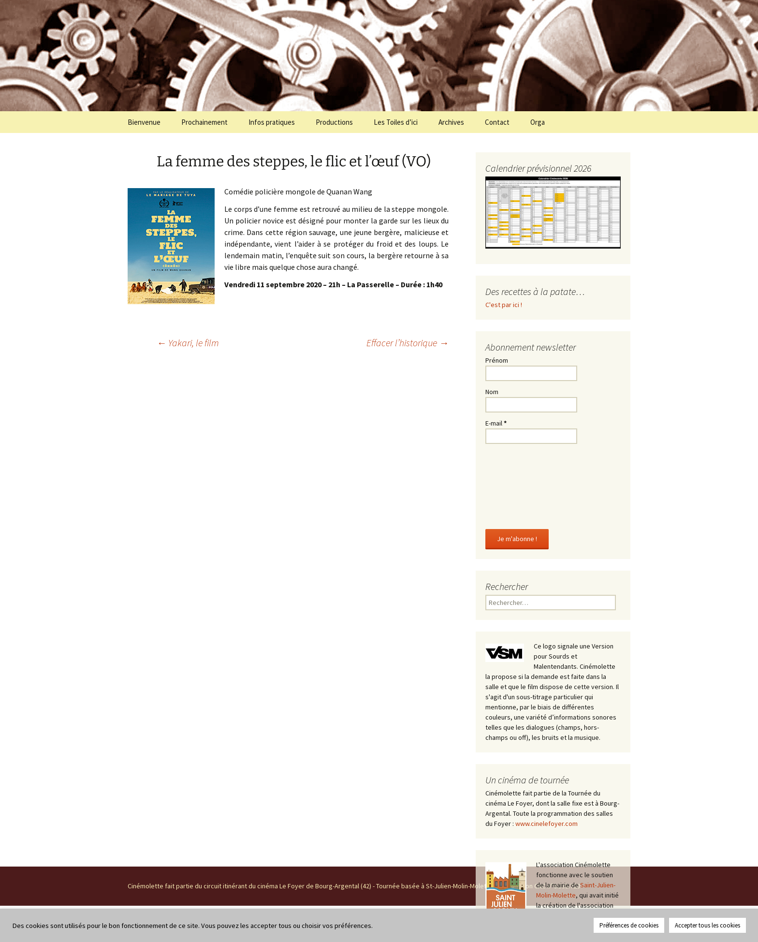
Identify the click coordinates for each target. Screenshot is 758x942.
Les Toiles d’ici (396, 122)
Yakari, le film (188, 343)
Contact (497, 122)
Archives (451, 122)
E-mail (496, 423)
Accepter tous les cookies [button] (707, 925)
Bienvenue (144, 122)
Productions (334, 122)
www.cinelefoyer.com (546, 823)
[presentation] (525, 484)
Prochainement (204, 122)
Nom (491, 391)
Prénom (496, 360)
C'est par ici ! (503, 304)
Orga (537, 122)
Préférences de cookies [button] (628, 925)
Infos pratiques (271, 122)
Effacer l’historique (407, 343)
